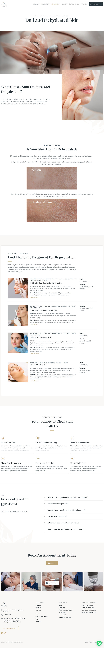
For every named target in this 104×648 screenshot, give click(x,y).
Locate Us (38, 621)
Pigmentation (62, 612)
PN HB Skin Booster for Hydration (43, 310)
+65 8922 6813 (8, 615)
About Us (38, 605)
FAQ (37, 619)
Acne (60, 605)
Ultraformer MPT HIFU (88, 607)
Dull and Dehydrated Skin (65, 610)
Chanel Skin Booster (38, 365)
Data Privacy (88, 642)
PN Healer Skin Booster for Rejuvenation (46, 283)
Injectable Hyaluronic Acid (40, 337)
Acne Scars (62, 607)
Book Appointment (96, 4)
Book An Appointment (41, 616)
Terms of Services (98, 642)
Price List (38, 610)
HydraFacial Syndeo (87, 605)
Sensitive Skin (62, 615)
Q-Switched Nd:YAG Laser (89, 610)
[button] (73, 497)
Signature (38, 607)
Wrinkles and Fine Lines (65, 617)
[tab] (73, 497)
